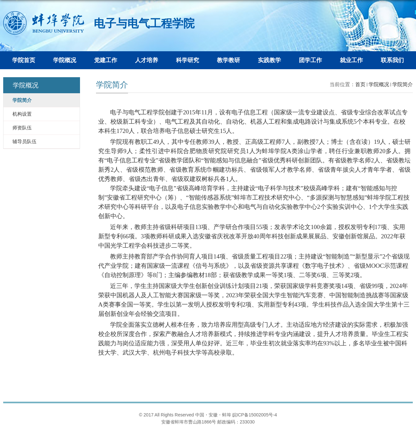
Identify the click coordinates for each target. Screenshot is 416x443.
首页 (360, 84)
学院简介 (402, 84)
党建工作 (105, 60)
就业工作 (351, 60)
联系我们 (392, 60)
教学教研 (228, 60)
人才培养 (146, 60)
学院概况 (64, 60)
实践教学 (269, 60)
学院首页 (23, 60)
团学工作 (310, 60)
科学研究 (187, 60)
